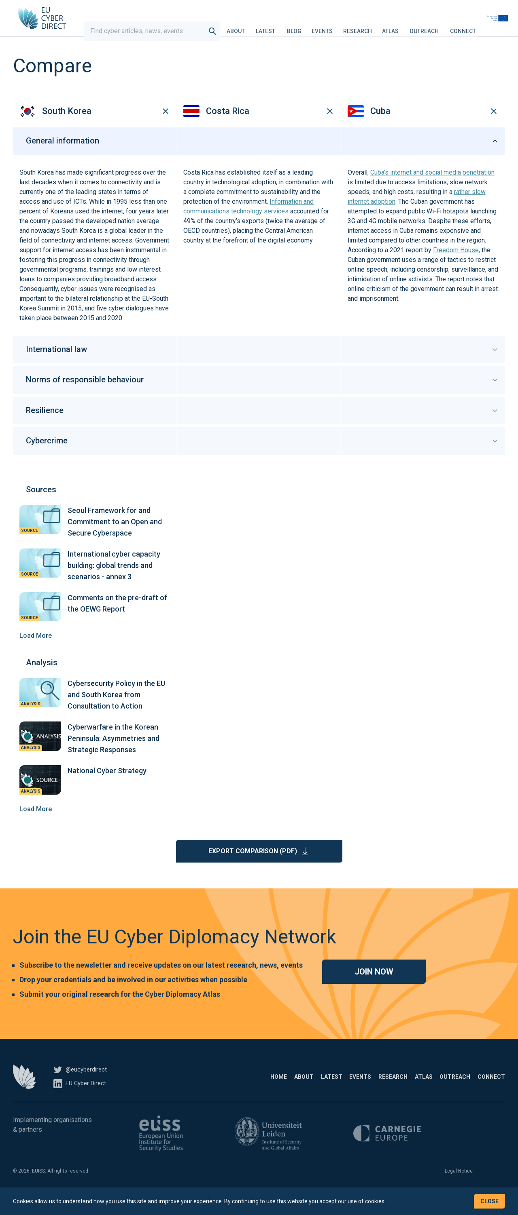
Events (343, 26)
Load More (35, 650)
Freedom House (456, 265)
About (257, 26)
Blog (315, 26)
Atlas (411, 26)
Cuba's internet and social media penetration (432, 187)
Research (378, 26)
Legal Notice (459, 1186)
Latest (286, 26)
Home (193, 1091)
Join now (374, 986)
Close (489, 1201)
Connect (484, 26)
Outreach (445, 26)
